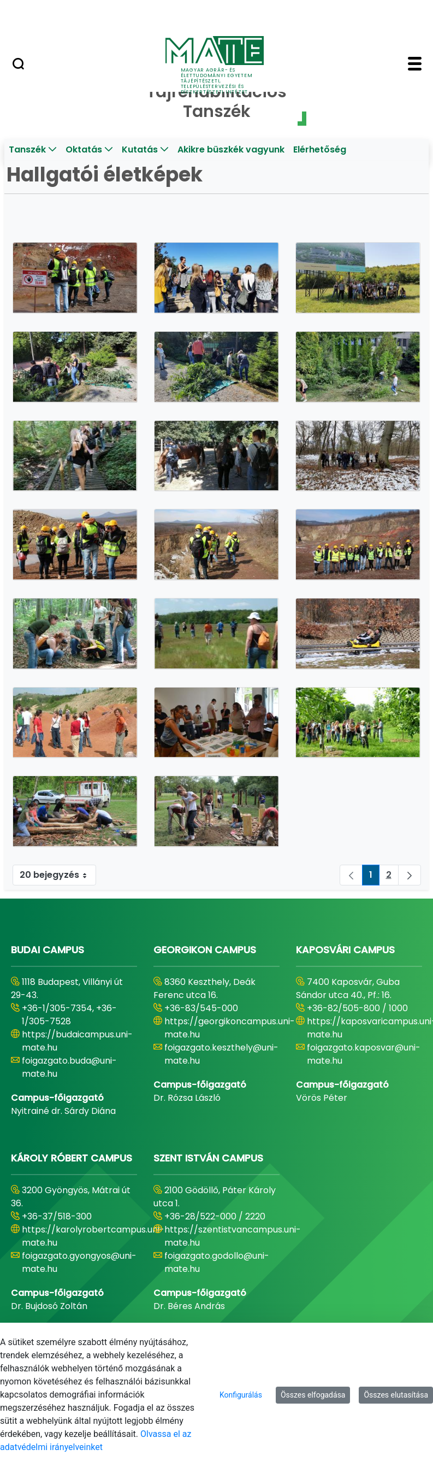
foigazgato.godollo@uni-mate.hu (216, 1262)
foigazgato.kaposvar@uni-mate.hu (363, 1054)
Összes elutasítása (396, 1394)
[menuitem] (32, 150)
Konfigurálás (241, 1394)
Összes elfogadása (313, 1394)
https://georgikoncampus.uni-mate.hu (229, 1028)
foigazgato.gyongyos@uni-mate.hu (79, 1262)
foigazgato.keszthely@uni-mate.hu (221, 1054)
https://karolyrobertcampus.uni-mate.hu (93, 1236)
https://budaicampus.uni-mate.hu (77, 1041)
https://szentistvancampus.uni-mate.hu (232, 1236)
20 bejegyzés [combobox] (58, 875)
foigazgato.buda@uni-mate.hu (69, 1067)
